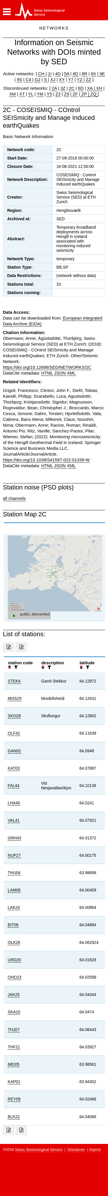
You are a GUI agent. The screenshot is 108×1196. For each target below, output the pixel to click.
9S (19, 79)
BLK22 (14, 1116)
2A (54, 88)
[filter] (15, 667)
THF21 (14, 1047)
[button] (7, 11)
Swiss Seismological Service (38, 1149)
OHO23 (14, 977)
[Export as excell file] (8, 647)
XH (98, 88)
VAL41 (14, 820)
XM (12, 93)
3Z (63, 88)
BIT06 (13, 924)
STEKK (14, 681)
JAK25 (14, 994)
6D (81, 88)
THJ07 (14, 1029)
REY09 (14, 1099)
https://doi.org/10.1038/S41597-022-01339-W (46, 459)
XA (90, 88)
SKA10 (14, 1012)
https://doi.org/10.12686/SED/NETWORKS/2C (47, 367)
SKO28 (14, 715)
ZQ (92, 93)
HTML (47, 372)
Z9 (66, 93)
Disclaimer (76, 1149)
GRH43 (14, 838)
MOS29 (14, 698)
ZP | (84, 93)
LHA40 (14, 803)
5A (66, 73)
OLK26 (14, 942)
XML (71, 372)
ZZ (88, 79)
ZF (74, 93)
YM (40, 93)
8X (93, 73)
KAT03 (14, 768)
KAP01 (14, 1081)
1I (50, 73)
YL (30, 93)
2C (71, 88)
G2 (37, 79)
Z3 (58, 93)
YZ (80, 79)
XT (22, 93)
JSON (60, 372)
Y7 (70, 79)
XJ (53, 79)
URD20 (14, 959)
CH (42, 73)
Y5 (49, 93)
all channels (14, 498)
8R (84, 73)
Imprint (95, 1149)
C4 (28, 79)
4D (57, 73)
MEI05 (13, 1064)
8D (75, 73)
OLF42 (14, 733)
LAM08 (14, 890)
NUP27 (14, 855)
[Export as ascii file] (21, 647)
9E (101, 73)
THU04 (14, 872)
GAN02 (14, 751)
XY (62, 79)
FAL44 (13, 785)
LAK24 (14, 907)
